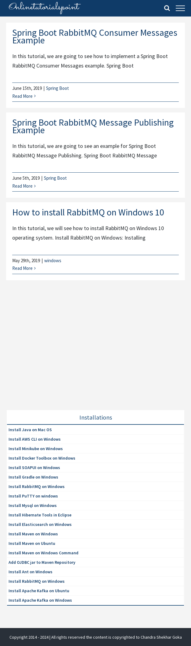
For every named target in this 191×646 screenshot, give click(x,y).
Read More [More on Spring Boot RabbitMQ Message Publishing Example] (22, 186)
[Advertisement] (52, 352)
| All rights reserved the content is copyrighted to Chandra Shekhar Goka (115, 637)
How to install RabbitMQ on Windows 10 (88, 212)
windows (52, 260)
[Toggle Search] (167, 8)
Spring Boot (57, 88)
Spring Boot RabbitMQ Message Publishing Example (93, 126)
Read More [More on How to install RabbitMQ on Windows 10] (22, 268)
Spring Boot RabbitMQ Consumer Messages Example (94, 36)
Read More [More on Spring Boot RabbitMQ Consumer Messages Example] (22, 96)
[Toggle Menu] (180, 8)
